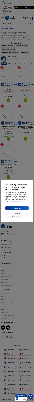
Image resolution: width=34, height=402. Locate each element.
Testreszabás (17, 213)
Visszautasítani (17, 217)
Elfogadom (17, 208)
